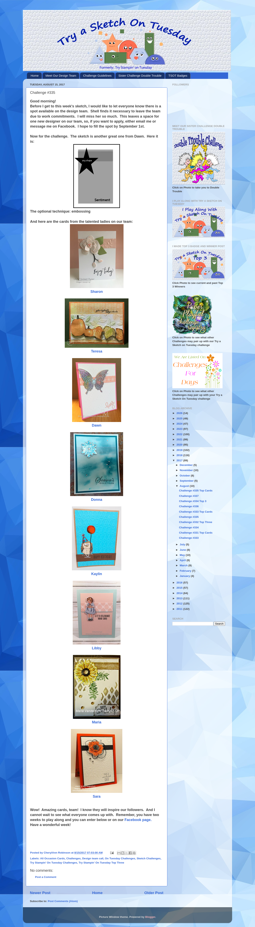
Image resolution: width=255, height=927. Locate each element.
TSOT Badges (177, 75)
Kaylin (96, 574)
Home (35, 75)
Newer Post (40, 893)
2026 (180, 413)
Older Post (153, 893)
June (183, 549)
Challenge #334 (189, 527)
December (186, 465)
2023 (180, 428)
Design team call (92, 858)
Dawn (96, 425)
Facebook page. (138, 820)
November (187, 470)
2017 (180, 460)
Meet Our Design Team (61, 75)
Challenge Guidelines (97, 75)
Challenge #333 (189, 537)
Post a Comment (45, 877)
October (185, 475)
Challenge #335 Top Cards (196, 490)
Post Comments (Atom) (63, 901)
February (186, 570)
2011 (180, 608)
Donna (96, 500)
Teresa (96, 351)
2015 (180, 587)
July (183, 544)
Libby (96, 648)
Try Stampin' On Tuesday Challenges (53, 862)
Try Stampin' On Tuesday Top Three (101, 862)
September (187, 480)
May (183, 555)
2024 (180, 423)
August (185, 485)
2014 (180, 593)
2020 (180, 444)
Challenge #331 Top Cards (196, 532)
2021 (180, 439)
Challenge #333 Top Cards (196, 511)
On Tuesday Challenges (120, 858)
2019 (180, 450)
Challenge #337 (189, 495)
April (183, 560)
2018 (180, 455)
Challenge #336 (189, 506)
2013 (180, 598)
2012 (180, 603)
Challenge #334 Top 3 (192, 501)
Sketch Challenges (149, 858)
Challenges (73, 858)
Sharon (96, 292)
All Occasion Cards (52, 858)
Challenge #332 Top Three (195, 522)
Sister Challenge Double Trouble (140, 75)
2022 (180, 434)
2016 (180, 582)
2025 (180, 418)
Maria (96, 722)
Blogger (150, 916)
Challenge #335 (189, 516)
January (185, 575)
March (184, 565)
